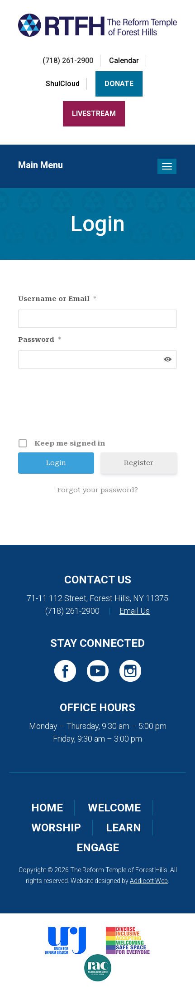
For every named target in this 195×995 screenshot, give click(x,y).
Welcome (114, 807)
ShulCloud (63, 83)
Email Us (134, 611)
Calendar (124, 60)
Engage (97, 847)
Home (47, 807)
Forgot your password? (97, 490)
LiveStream (94, 113)
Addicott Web (149, 880)
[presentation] (98, 406)
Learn (123, 827)
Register (138, 463)
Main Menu (40, 165)
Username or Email (57, 299)
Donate (119, 83)
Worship (56, 827)
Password (39, 340)
